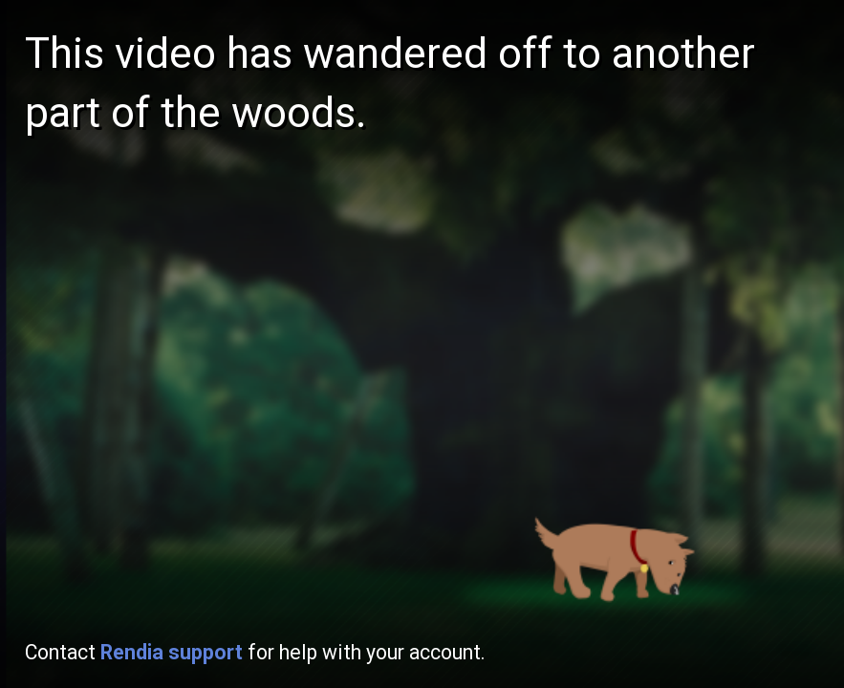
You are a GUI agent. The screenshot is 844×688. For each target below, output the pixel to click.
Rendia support (171, 652)
